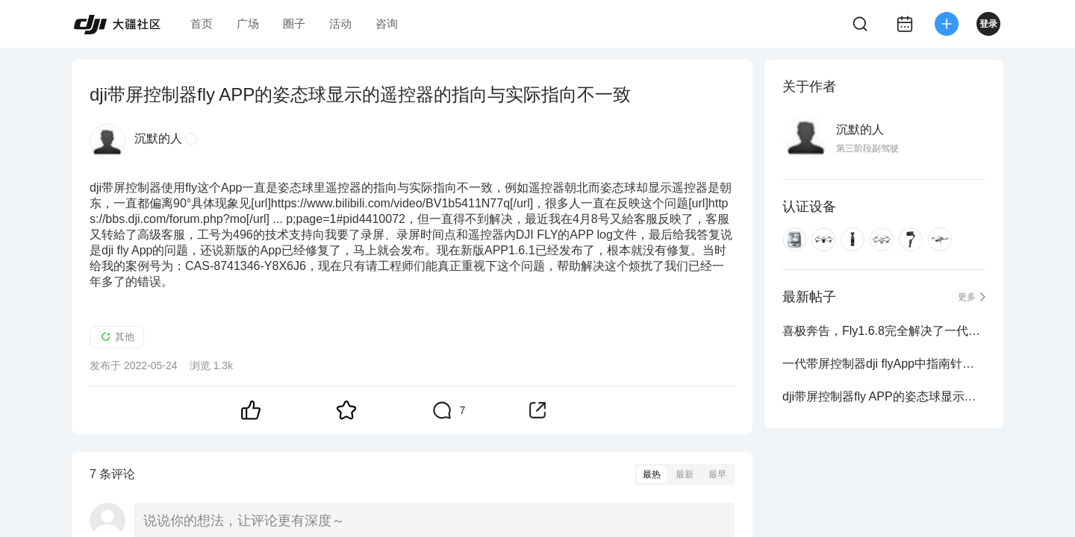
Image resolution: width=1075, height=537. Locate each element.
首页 (201, 23)
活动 (340, 23)
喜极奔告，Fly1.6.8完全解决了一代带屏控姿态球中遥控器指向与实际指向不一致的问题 (883, 330)
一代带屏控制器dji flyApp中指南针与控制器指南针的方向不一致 (883, 363)
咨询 (387, 23)
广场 (248, 23)
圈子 (294, 23)
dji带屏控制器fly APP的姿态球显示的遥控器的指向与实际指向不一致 (883, 396)
